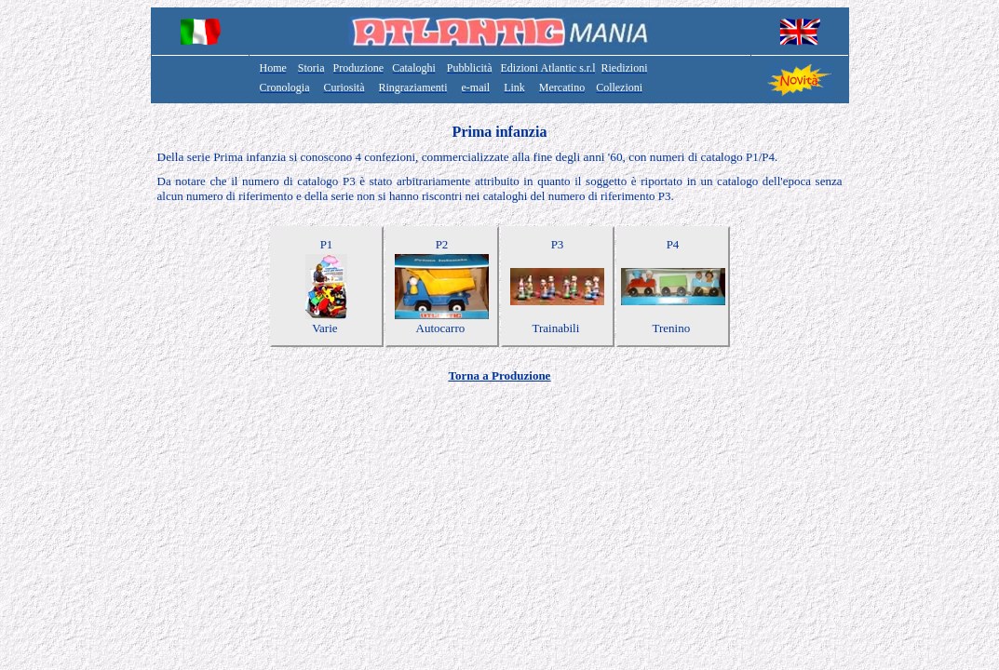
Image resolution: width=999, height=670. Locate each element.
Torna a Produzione (500, 375)
